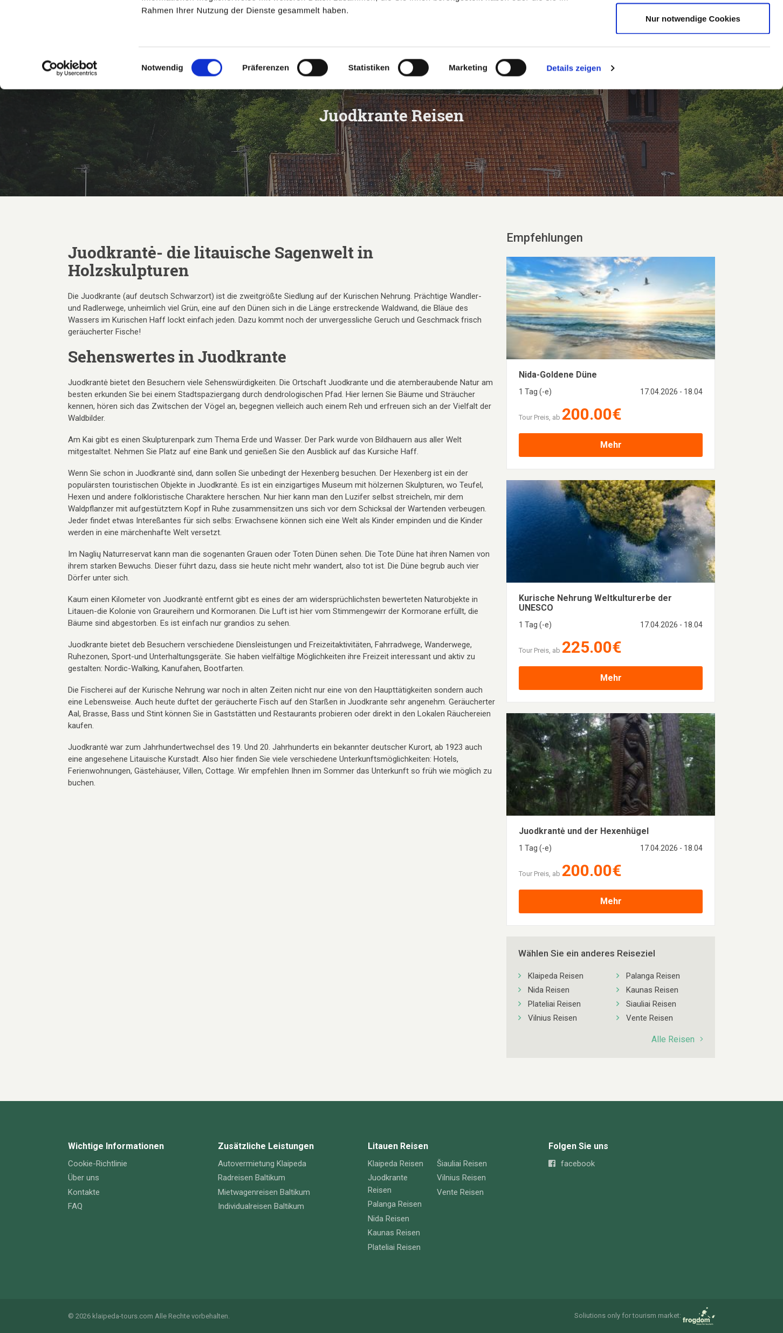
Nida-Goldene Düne (558, 375)
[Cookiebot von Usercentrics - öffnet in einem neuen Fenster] (70, 149)
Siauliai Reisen (651, 1004)
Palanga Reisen (653, 976)
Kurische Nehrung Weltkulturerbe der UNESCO (595, 603)
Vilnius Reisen (552, 1018)
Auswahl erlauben (692, 64)
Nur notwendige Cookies (692, 99)
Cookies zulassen (693, 28)
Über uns (83, 1177)
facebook (571, 1163)
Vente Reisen (649, 1018)
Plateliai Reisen (554, 1004)
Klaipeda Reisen (555, 976)
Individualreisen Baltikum (261, 1206)
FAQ (75, 1206)
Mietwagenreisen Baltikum (264, 1192)
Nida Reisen (548, 990)
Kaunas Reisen (652, 990)
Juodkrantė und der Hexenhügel (584, 831)
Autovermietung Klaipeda (262, 1163)
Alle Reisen (677, 1039)
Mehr (611, 445)
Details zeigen (573, 148)
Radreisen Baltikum (251, 1177)
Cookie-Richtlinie (97, 1163)
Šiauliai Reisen (462, 1163)
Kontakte (84, 1192)
